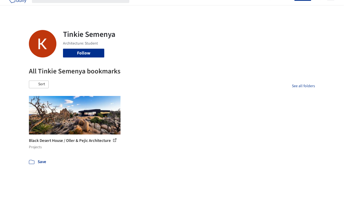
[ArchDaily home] (17, 7)
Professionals (218, 8)
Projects (142, 8)
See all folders (303, 86)
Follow (83, 53)
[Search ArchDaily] (85, 7)
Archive (257, 8)
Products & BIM (186, 8)
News (240, 8)
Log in (285, 8)
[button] (39, 84)
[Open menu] (330, 7)
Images (161, 8)
